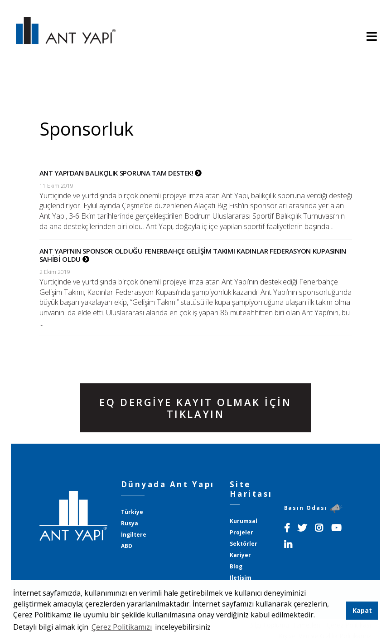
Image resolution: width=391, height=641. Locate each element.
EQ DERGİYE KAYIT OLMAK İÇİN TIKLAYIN (195, 408)
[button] (213, 627)
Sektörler (243, 544)
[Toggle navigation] (371, 37)
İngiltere (133, 534)
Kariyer (240, 555)
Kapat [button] (362, 610)
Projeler (241, 532)
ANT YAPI (66, 37)
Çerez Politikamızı (122, 627)
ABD (126, 546)
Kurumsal (243, 521)
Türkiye (132, 512)
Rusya (129, 523)
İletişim (240, 578)
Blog (236, 566)
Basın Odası (313, 508)
